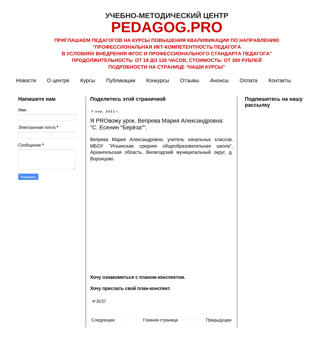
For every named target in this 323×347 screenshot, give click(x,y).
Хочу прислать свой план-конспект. (130, 288)
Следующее (103, 320)
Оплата (249, 80)
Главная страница (160, 320)
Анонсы (219, 80)
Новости (26, 80)
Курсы (87, 80)
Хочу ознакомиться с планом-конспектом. (137, 277)
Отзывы (189, 80)
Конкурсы (157, 80)
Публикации (120, 80)
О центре (58, 80)
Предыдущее (219, 320)
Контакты (279, 80)
